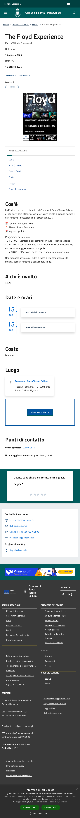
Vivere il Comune (21, 24)
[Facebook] (63, 594)
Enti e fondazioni (14, 625)
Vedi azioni (25, 75)
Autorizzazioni (12, 680)
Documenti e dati (14, 639)
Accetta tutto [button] (29, 807)
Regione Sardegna (12, 3)
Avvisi (48, 665)
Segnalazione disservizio (55, 703)
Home (6, 24)
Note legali (11, 770)
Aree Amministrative (15, 615)
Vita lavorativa (51, 620)
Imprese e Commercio (55, 625)
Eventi (35, 24)
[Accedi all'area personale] (68, 4)
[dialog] (40, 802)
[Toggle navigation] (5, 12)
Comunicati (50, 661)
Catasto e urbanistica (55, 634)
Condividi (11, 75)
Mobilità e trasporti (54, 642)
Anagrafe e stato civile (55, 610)
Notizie (48, 656)
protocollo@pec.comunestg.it (20, 733)
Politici (9, 630)
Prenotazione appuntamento (57, 698)
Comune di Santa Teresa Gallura (31, 381)
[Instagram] (70, 594)
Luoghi (48, 678)
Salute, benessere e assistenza (20, 675)
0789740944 (29, 447)
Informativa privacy (15, 765)
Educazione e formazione (17, 656)
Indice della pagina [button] (17, 150)
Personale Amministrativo (18, 635)
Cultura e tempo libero (55, 615)
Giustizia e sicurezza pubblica (19, 661)
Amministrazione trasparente (19, 761)
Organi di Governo (14, 610)
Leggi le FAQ (49, 708)
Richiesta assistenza (53, 713)
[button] (40, 813)
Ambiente (10, 670)
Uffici (8, 620)
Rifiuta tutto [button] (50, 807)
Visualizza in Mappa (40, 412)
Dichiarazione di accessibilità (19, 775)
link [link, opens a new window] (66, 802)
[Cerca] (74, 12)
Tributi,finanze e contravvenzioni (21, 665)
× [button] (77, 789)
